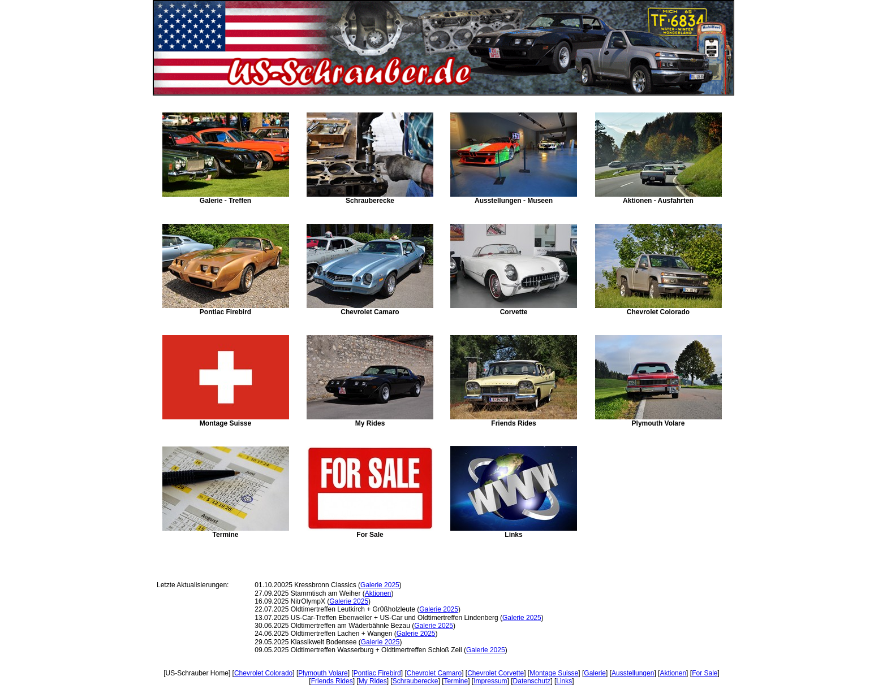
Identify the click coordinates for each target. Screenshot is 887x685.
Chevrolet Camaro (434, 673)
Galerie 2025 (379, 585)
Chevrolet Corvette (495, 673)
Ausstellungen (633, 673)
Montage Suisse (553, 673)
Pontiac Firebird (377, 673)
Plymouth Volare (322, 673)
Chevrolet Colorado (263, 673)
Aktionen (378, 593)
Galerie (595, 673)
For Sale (704, 673)
